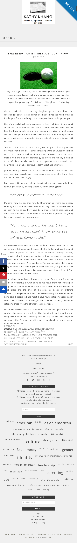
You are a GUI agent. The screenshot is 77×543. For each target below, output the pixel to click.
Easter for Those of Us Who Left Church (38, 403)
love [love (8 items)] (5, 471)
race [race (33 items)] (6, 479)
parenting (24, 332)
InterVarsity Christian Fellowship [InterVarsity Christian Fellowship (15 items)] (53, 455)
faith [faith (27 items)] (20, 449)
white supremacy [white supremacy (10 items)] (52, 485)
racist (40, 341)
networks (37, 338)
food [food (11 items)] (41, 448)
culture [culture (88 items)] (33, 442)
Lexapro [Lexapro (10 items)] (70, 464)
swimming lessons (12, 344)
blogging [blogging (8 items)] (48, 429)
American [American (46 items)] (24, 423)
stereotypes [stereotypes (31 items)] (50, 479)
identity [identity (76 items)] (24, 457)
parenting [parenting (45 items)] (55, 472)
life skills (20, 338)
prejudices (22, 341)
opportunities (10, 341)
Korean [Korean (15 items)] (7, 464)
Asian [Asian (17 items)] (38, 421)
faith (16, 332)
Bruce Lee (36, 335)
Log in (38, 513)
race (32, 332)
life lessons (9, 338)
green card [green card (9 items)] (9, 455)
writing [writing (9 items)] (46, 490)
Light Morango (41, 538)
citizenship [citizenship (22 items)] (57, 434)
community (40, 329)
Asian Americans (23, 335)
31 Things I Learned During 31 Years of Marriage (38, 397)
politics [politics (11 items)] (69, 471)
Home (38, 363)
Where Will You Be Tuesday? (38, 394)
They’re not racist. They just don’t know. (38, 53)
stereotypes (40, 332)
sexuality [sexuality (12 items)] (33, 478)
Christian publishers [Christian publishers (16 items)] (24, 434)
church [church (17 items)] (43, 434)
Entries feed (38, 516)
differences (46, 335)
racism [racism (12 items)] (15, 478)
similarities (48, 341)
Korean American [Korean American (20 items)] (24, 464)
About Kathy (38, 368)
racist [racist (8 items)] (23, 478)
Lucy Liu (28, 338)
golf (55, 335)
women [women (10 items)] (66, 485)
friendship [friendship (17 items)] (53, 449)
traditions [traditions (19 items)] (68, 479)
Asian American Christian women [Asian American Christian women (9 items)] (27, 429)
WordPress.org (38, 522)
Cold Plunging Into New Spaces (39, 400)
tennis (24, 344)
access (12, 335)
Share (70, 344)
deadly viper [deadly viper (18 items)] (51, 440)
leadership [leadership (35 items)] (46, 465)
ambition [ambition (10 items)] (10, 421)
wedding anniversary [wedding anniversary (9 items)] (16, 485)
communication (26, 329)
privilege (32, 341)
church (14, 329)
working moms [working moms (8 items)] (34, 490)
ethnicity (8, 332)
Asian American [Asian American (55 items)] (57, 423)
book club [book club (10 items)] (59, 429)
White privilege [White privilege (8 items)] (34, 485)
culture (49, 329)
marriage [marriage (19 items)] (16, 471)
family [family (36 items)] (32, 450)
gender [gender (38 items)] (67, 450)
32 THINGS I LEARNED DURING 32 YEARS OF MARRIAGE (38, 391)
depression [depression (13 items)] (67, 440)
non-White (48, 338)
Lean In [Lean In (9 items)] (61, 464)
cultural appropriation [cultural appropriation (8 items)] (13, 439)
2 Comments (9, 326)
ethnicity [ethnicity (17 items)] (8, 449)
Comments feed (38, 519)
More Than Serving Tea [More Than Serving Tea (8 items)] (34, 471)
